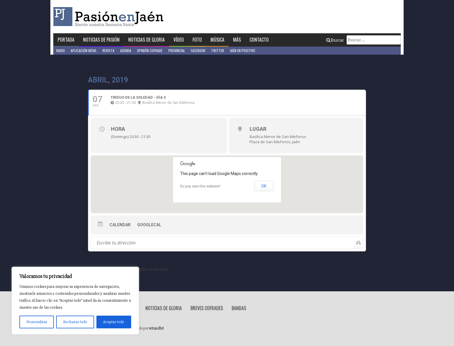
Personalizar (36, 321)
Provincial (176, 50)
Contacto (259, 39)
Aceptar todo (113, 321)
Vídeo (178, 39)
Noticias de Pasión (101, 39)
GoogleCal (149, 224)
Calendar (120, 224)
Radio (60, 50)
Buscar (335, 40)
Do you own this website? (200, 186)
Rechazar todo (75, 321)
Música (217, 39)
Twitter (217, 50)
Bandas (239, 308)
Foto (197, 39)
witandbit (156, 328)
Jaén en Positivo (242, 50)
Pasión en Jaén (110, 16)
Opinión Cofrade (149, 50)
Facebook (198, 50)
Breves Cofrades (207, 308)
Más (237, 39)
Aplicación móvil (84, 50)
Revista (108, 50)
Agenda (125, 50)
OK (263, 186)
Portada (66, 39)
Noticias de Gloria (146, 39)
